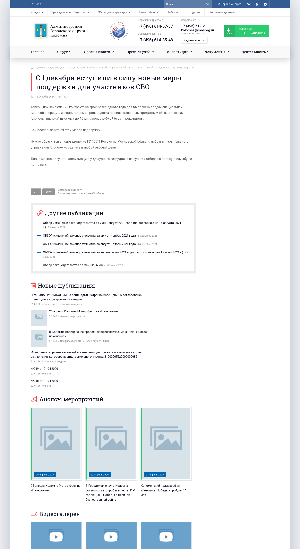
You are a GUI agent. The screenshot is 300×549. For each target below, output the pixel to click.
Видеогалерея (55, 469)
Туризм (195, 12)
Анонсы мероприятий (67, 354)
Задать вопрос (193, 40)
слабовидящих (244, 31)
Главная (37, 51)
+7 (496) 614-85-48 (154, 39)
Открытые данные (222, 12)
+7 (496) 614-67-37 (154, 26)
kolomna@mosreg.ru (196, 30)
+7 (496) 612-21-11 (194, 26)
